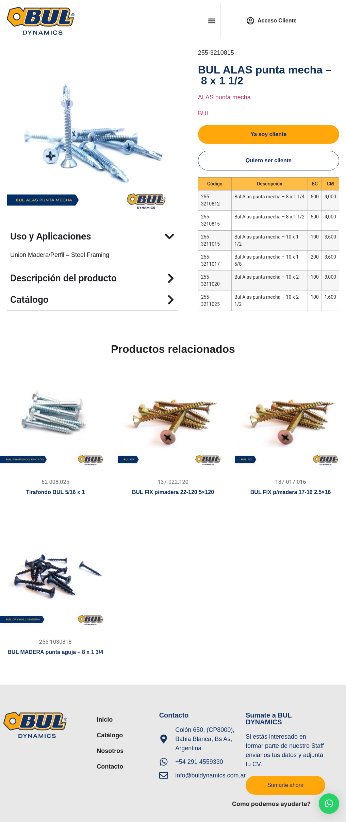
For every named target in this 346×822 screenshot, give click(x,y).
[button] (211, 20)
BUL (204, 113)
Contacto (110, 766)
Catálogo (110, 735)
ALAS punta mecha (224, 97)
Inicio (105, 719)
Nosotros (110, 750)
